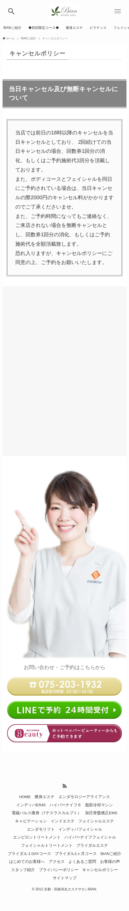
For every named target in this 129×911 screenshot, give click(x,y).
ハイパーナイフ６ (65, 805)
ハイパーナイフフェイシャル (90, 837)
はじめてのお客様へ (27, 861)
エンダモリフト (41, 829)
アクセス (57, 861)
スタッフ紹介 (23, 870)
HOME (25, 797)
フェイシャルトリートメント (47, 845)
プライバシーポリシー (59, 870)
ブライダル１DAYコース (29, 854)
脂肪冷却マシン (99, 805)
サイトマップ (65, 878)
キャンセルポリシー (100, 870)
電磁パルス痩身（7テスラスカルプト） (46, 813)
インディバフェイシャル (80, 829)
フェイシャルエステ (96, 821)
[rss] (64, 785)
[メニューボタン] (117, 11)
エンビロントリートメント (37, 837)
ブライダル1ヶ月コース (76, 854)
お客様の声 (110, 861)
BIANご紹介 (111, 854)
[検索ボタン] (11, 11)
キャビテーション (31, 821)
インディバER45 (31, 805)
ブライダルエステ (92, 845)
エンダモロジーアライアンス (84, 797)
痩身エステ (44, 797)
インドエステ (63, 821)
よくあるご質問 (82, 861)
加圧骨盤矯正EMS (101, 813)
